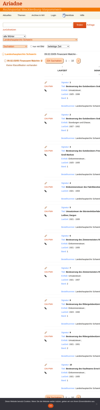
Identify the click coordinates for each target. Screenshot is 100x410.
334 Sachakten (54, 61)
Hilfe (82, 15)
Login (53, 15)
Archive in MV (38, 15)
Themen (21, 15)
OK (50, 406)
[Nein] (96, 404)
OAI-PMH (48, 86)
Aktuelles (7, 15)
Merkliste (68, 15)
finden (80, 25)
